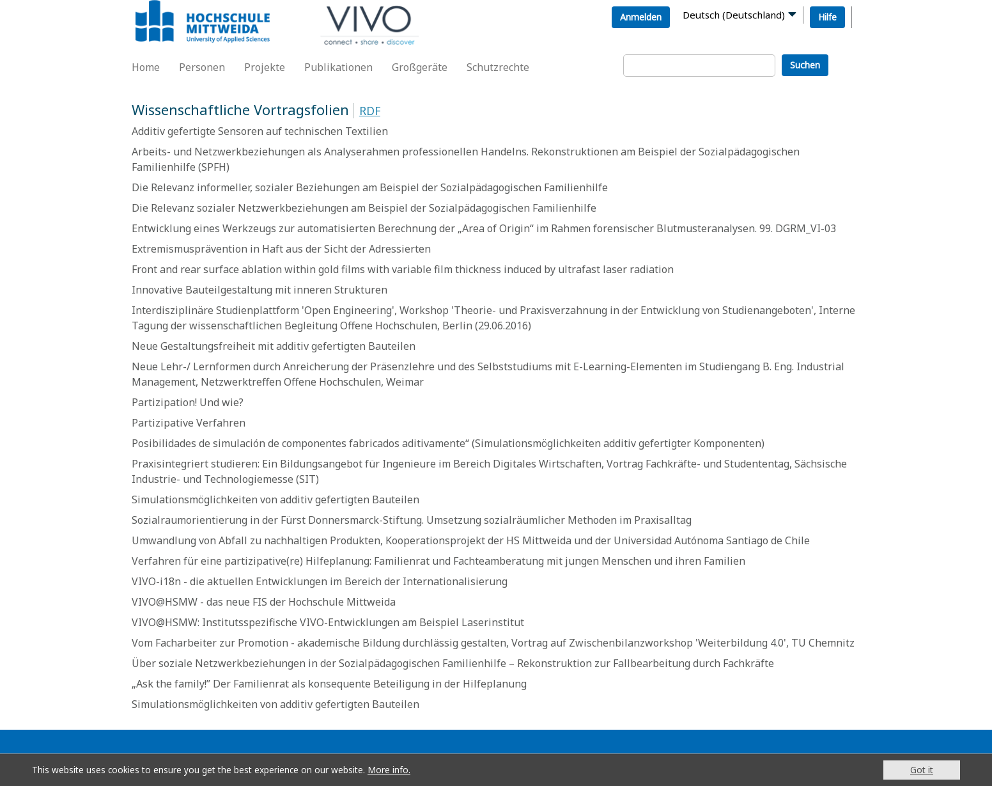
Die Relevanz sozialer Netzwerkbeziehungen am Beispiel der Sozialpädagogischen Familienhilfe (364, 208)
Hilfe (827, 17)
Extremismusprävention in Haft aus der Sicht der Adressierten (281, 249)
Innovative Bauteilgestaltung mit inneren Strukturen (259, 290)
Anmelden (641, 17)
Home (146, 67)
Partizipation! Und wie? (188, 402)
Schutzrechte (498, 67)
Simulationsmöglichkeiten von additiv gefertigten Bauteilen (275, 499)
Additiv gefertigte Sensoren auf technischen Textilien (260, 131)
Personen (202, 67)
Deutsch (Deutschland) (734, 14)
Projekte (264, 67)
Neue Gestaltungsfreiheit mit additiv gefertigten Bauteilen (273, 346)
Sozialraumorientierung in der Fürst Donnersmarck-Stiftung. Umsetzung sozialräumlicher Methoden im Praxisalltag (412, 520)
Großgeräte (419, 67)
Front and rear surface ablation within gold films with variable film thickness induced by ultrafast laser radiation (403, 269)
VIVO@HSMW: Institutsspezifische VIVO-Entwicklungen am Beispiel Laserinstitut (328, 622)
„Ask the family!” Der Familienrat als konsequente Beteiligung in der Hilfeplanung (329, 684)
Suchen (805, 65)
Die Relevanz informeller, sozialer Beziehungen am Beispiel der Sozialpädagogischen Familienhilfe (370, 187)
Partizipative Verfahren (188, 423)
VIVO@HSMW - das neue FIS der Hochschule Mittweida (264, 602)
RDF (369, 110)
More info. (389, 770)
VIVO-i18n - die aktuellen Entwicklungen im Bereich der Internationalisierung (320, 581)
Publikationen (338, 67)
